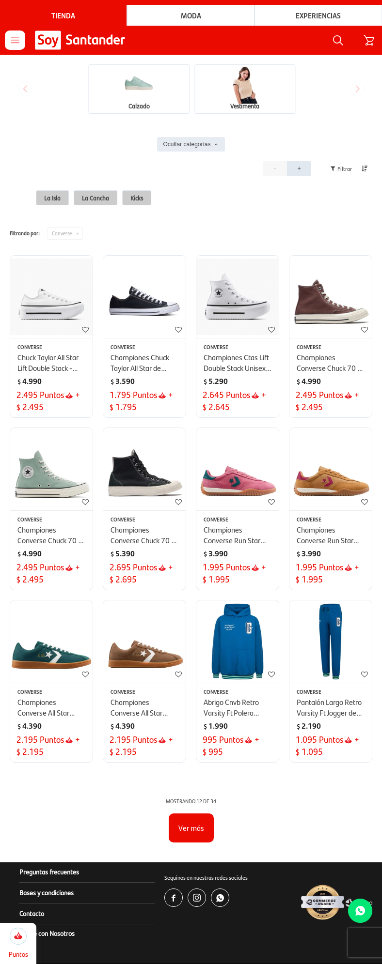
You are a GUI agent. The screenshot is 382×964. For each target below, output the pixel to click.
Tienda (63, 15)
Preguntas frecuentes (49, 872)
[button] (332, 41)
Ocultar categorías (186, 145)
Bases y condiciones (46, 893)
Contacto (31, 914)
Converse (62, 234)
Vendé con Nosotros (47, 934)
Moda (191, 15)
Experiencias (318, 15)
